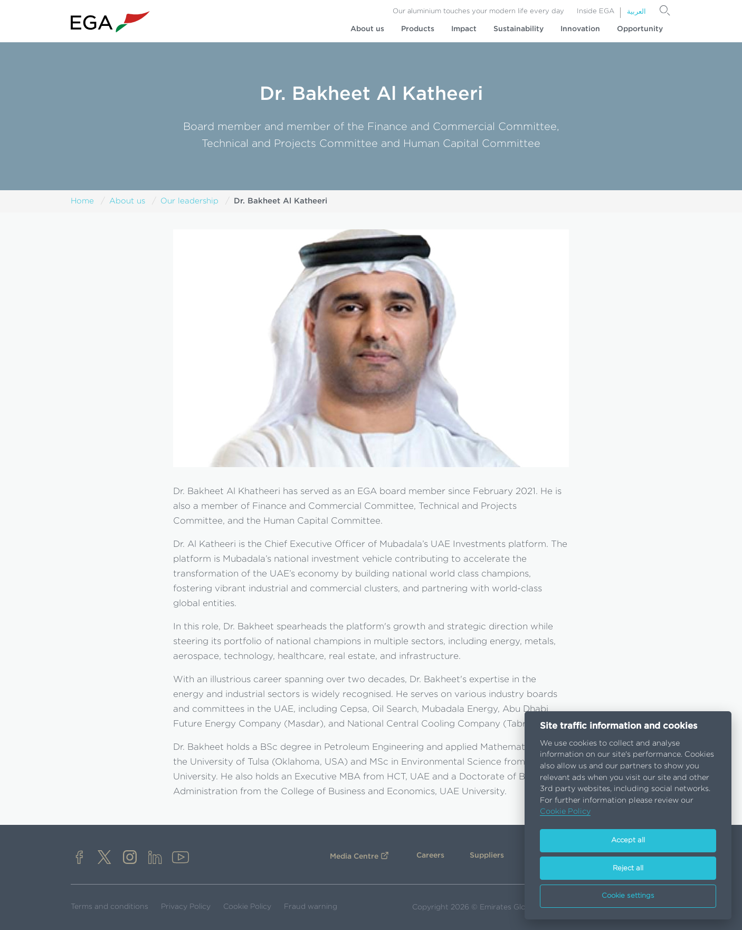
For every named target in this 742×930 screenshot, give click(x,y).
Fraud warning (310, 906)
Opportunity (640, 29)
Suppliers (487, 855)
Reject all (628, 868)
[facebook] (79, 858)
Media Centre (354, 856)
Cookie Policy (247, 906)
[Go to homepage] (110, 22)
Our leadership (189, 201)
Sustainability (518, 29)
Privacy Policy (186, 906)
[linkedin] (155, 858)
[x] (104, 858)
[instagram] (129, 858)
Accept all (628, 840)
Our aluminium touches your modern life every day (478, 11)
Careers (430, 855)
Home (82, 201)
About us (367, 29)
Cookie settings (628, 895)
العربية (636, 11)
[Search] (665, 10)
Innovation (580, 29)
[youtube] (180, 858)
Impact (464, 29)
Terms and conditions (109, 906)
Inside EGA (595, 11)
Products (417, 29)
